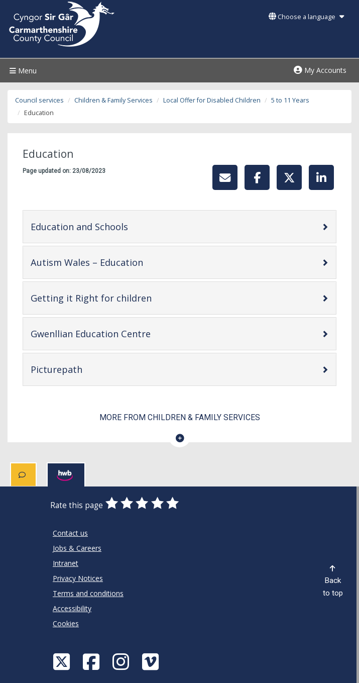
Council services (39, 100)
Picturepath (88, 369)
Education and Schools (111, 226)
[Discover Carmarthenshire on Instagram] (122, 661)
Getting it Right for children (123, 297)
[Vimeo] (151, 661)
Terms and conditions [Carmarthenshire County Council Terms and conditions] (88, 593)
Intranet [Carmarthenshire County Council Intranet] (65, 563)
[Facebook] (92, 661)
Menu (22, 70)
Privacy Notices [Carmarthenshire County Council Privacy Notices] (78, 578)
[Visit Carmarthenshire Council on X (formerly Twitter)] (62, 661)
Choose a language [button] (306, 17)
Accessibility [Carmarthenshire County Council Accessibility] (72, 608)
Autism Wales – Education (119, 262)
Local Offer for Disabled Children (212, 100)
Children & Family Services (113, 100)
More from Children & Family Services (179, 417)
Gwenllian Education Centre (122, 333)
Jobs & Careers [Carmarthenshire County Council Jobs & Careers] (77, 548)
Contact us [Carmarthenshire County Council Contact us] (70, 533)
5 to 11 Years (290, 100)
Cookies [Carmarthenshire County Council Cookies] (66, 623)
